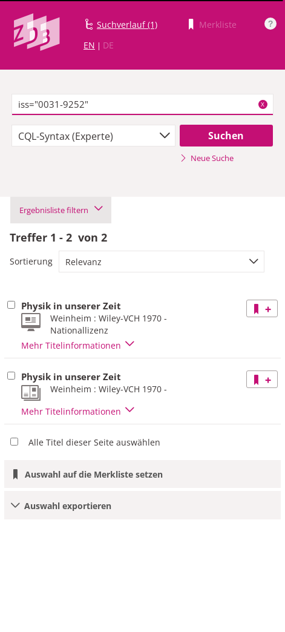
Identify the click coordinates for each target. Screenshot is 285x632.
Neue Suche (207, 158)
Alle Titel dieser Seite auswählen (94, 442)
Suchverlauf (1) (127, 24)
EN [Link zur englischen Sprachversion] (89, 45)
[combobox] (93, 135)
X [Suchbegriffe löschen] (262, 104)
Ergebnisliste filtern (60, 210)
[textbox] (142, 105)
